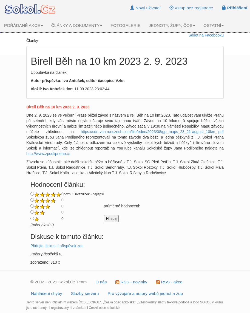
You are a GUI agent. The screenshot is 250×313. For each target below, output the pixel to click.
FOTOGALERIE (125, 25)
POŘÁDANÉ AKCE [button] (23, 25)
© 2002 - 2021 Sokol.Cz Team (58, 282)
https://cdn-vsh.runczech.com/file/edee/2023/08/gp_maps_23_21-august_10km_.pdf (152, 131)
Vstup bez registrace (191, 7)
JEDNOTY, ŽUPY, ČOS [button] (172, 25)
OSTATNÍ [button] (213, 25)
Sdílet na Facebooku (206, 35)
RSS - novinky (131, 282)
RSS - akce (169, 282)
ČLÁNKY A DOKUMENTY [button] (77, 25)
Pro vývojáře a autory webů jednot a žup (145, 293)
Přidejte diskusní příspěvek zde (57, 246)
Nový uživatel (145, 7)
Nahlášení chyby (46, 293)
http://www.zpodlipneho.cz (48, 153)
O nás (101, 282)
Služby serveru (85, 293)
